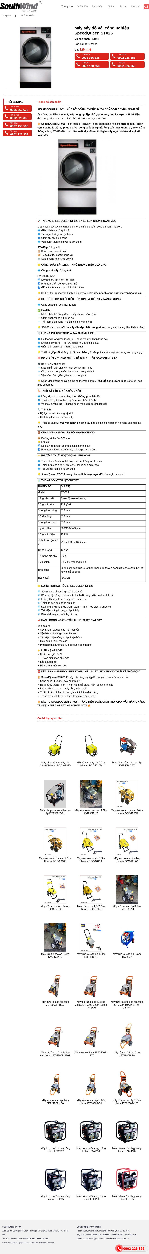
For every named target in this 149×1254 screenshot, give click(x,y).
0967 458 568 (91, 66)
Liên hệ (135, 6)
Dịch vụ (111, 6)
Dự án (123, 6)
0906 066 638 (91, 57)
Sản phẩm (97, 6)
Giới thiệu (82, 6)
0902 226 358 (126, 57)
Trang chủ (67, 6)
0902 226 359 (126, 66)
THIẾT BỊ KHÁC (27, 15)
